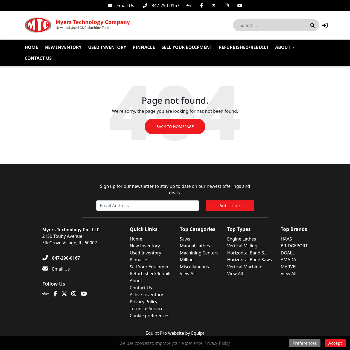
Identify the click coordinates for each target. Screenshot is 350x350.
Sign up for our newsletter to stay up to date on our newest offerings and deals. (175, 189)
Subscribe (230, 206)
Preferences (305, 343)
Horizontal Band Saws (249, 260)
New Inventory (63, 47)
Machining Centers (199, 253)
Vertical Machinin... (246, 267)
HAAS (286, 239)
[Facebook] (201, 5)
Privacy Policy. (218, 343)
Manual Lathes (195, 246)
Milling (187, 260)
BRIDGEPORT (294, 246)
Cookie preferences (150, 316)
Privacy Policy (144, 302)
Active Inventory (146, 295)
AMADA (288, 260)
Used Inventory (107, 47)
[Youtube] (239, 5)
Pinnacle (144, 47)
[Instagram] (227, 5)
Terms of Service (147, 308)
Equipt (197, 333)
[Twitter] (214, 5)
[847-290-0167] (161, 5)
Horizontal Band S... (247, 253)
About (282, 47)
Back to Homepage (175, 126)
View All (188, 274)
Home (31, 47)
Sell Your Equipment (187, 47)
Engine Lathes (241, 239)
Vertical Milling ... (244, 246)
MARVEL (289, 267)
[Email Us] (121, 5)
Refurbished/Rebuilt (244, 47)
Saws (185, 239)
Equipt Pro (157, 333)
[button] (325, 25)
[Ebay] (188, 5)
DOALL (287, 253)
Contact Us (38, 58)
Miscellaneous (194, 267)
